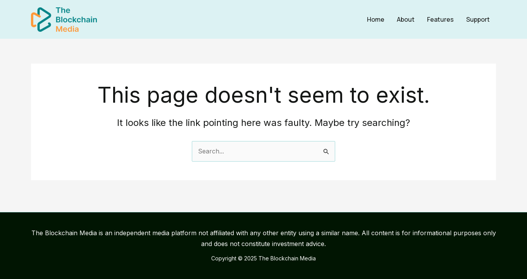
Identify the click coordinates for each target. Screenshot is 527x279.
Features (440, 19)
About (406, 19)
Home (375, 19)
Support (478, 19)
